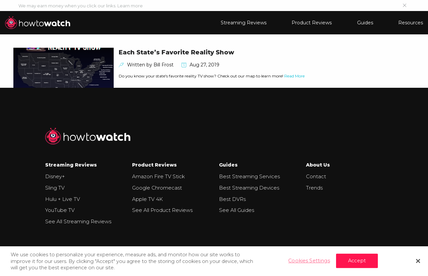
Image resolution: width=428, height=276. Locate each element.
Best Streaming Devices (249, 188)
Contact (316, 176)
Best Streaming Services (249, 176)
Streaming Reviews (243, 23)
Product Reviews (312, 23)
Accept (357, 261)
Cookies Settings (309, 261)
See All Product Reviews (162, 210)
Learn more (130, 5)
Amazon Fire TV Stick (158, 176)
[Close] (418, 261)
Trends (314, 188)
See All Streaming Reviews (78, 221)
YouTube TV (60, 210)
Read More (294, 75)
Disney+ (55, 176)
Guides (365, 23)
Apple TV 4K (147, 199)
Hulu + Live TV (62, 199)
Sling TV (55, 188)
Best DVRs (232, 199)
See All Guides (236, 210)
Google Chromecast (157, 188)
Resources (410, 23)
